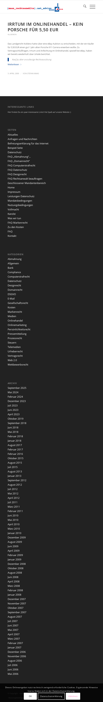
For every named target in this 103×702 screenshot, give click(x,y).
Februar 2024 (15, 396)
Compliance (14, 272)
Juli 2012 (13, 489)
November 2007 (17, 603)
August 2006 (15, 660)
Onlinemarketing (17, 325)
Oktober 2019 (15, 418)
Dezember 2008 (17, 563)
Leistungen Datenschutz (21, 196)
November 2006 (17, 656)
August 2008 (15, 572)
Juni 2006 (13, 669)
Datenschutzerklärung (51, 696)
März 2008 (14, 585)
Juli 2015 (13, 467)
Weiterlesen (15, 64)
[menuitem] (83, 6)
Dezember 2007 (17, 599)
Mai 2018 (13, 431)
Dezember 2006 (17, 651)
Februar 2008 (15, 590)
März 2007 (14, 638)
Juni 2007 (13, 625)
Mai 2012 (13, 493)
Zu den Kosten (16, 227)
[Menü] (90, 6)
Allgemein (12, 34)
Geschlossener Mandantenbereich (27, 183)
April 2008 (14, 581)
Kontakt (12, 235)
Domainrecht (15, 289)
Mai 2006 (13, 673)
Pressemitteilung (17, 333)
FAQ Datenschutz (17, 169)
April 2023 (14, 414)
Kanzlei (12, 213)
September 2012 (17, 480)
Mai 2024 (13, 392)
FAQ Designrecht (17, 174)
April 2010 (14, 524)
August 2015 (15, 462)
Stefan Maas (33, 73)
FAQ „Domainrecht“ (19, 161)
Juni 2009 (13, 546)
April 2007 (14, 634)
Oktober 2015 (15, 458)
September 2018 (17, 423)
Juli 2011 (13, 502)
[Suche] (83, 6)
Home (11, 187)
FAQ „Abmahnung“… (19, 156)
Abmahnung (15, 259)
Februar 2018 (15, 436)
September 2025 (17, 387)
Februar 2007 (15, 643)
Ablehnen (73, 696)
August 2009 (15, 541)
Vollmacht (13, 209)
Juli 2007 (13, 621)
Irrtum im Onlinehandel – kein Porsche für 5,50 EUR (45, 27)
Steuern (12, 342)
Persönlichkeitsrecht (19, 329)
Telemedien (14, 347)
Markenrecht (15, 311)
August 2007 (15, 616)
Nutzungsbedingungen (20, 205)
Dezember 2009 (17, 537)
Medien (12, 316)
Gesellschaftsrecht (18, 303)
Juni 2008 (13, 577)
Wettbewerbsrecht (18, 364)
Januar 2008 (14, 594)
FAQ (10, 231)
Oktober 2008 (15, 568)
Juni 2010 (13, 515)
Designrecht (14, 285)
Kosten (11, 307)
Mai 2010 (13, 519)
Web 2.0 (12, 360)
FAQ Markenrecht (18, 222)
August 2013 (15, 471)
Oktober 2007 (15, 607)
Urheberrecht (15, 351)
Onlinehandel (15, 320)
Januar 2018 (14, 440)
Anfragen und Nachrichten (22, 139)
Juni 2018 (13, 427)
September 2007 (17, 612)
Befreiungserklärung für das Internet (28, 143)
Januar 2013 (14, 475)
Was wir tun (14, 218)
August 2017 (15, 445)
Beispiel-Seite (15, 147)
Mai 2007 (13, 629)
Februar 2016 (15, 453)
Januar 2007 (14, 647)
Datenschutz (15, 152)
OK (30, 696)
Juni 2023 (13, 409)
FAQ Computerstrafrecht (21, 165)
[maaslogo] (43, 6)
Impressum (14, 191)
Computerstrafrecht (19, 276)
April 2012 (14, 497)
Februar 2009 (15, 555)
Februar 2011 (15, 511)
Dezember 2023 (17, 401)
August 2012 (15, 484)
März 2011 (14, 506)
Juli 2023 (13, 405)
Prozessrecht (15, 338)
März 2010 (14, 528)
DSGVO (12, 294)
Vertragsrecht (15, 355)
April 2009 (14, 550)
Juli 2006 (13, 665)
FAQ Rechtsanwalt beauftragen (25, 178)
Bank (10, 267)
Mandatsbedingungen (20, 200)
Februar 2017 (15, 449)
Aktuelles (13, 134)
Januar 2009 (14, 559)
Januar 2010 (14, 533)
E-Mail (11, 298)
